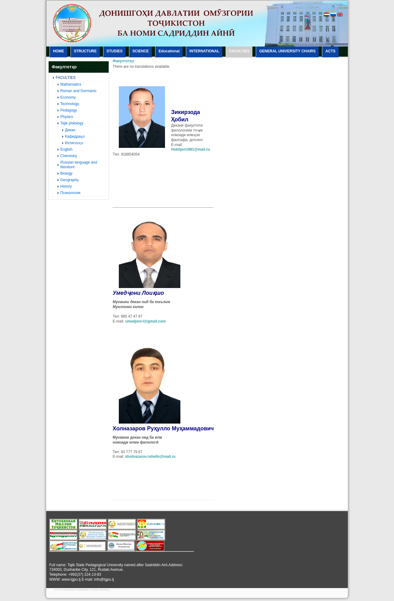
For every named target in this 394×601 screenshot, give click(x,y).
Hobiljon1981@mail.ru (190, 149)
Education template (76, 589)
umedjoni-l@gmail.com (145, 321)
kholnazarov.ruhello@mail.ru (150, 456)
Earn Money (101, 589)
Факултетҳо (123, 61)
